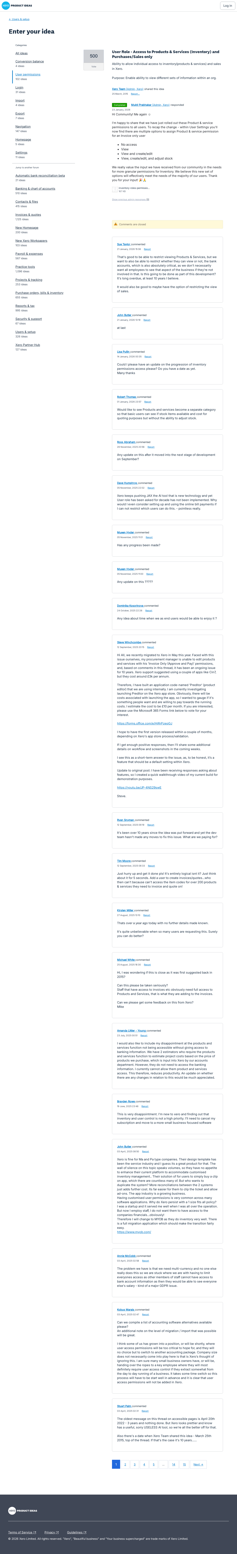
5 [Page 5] (153, 1464)
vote (93, 66)
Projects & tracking (28, 280)
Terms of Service (23, 1532)
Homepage (23, 139)
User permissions (27, 74)
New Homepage (26, 228)
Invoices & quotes (28, 215)
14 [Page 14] (173, 1464)
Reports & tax (25, 306)
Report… (135, 93)
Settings (21, 152)
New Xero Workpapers (31, 241)
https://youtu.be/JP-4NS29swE (139, 787)
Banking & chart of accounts (35, 188)
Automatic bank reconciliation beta (40, 175)
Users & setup (25, 332)
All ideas (21, 53)
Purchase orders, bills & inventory (39, 293)
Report (147, 249)
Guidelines (77, 1532)
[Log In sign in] (227, 6)
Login (19, 87)
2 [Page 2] (125, 1464)
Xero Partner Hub (27, 345)
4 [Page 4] (144, 1464)
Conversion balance (29, 61)
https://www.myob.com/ (134, 1232)
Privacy (53, 1532)
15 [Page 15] (184, 1464)
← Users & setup (19, 19)
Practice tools (25, 267)
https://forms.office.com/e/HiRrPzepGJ (144, 723)
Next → (198, 1464)
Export (20, 113)
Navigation (23, 126)
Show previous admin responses (130, 199)
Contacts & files (26, 202)
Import (20, 100)
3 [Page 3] (135, 1464)
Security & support (28, 319)
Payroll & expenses (29, 254)
